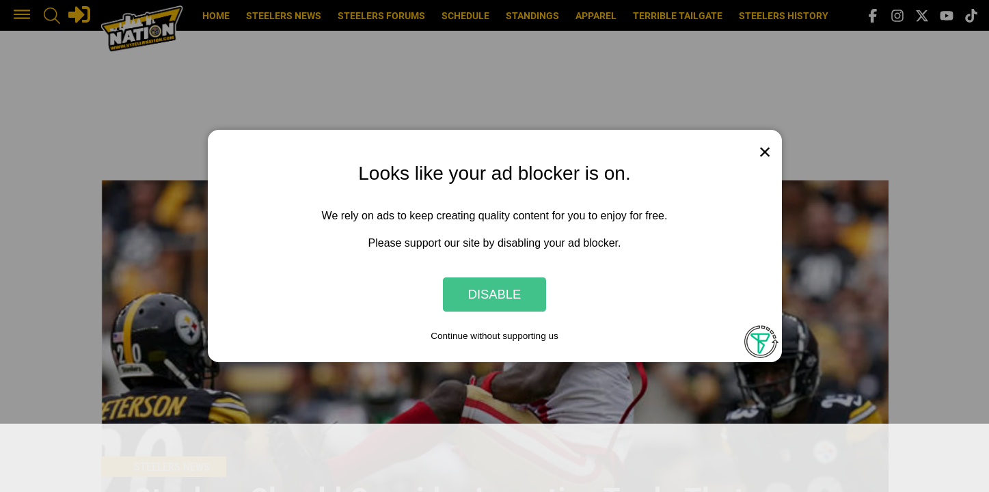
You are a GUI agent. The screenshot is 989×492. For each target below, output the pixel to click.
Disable (494, 294)
